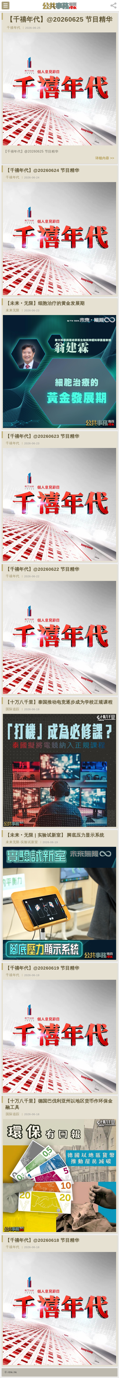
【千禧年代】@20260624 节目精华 (42, 170)
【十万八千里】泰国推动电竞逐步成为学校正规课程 (58, 702)
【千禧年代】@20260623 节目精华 (42, 436)
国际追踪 (12, 709)
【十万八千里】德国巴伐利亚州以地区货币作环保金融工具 (58, 1104)
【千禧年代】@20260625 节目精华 (59, 19)
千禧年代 (13, 27)
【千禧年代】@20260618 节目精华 (42, 1240)
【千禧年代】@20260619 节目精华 (42, 968)
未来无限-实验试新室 (22, 842)
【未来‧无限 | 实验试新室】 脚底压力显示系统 (54, 835)
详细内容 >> (104, 158)
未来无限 (12, 310)
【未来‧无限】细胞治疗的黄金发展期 (45, 303)
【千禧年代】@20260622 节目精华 (42, 569)
